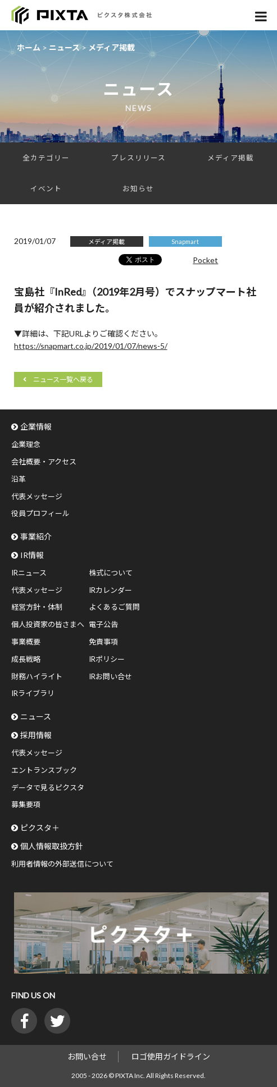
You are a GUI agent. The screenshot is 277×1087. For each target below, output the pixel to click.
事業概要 (25, 641)
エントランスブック (44, 770)
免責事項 (103, 641)
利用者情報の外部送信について (62, 863)
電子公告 (103, 624)
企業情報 (36, 426)
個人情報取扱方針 (51, 846)
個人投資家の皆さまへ (47, 624)
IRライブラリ (33, 693)
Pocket (205, 260)
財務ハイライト (36, 676)
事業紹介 (36, 536)
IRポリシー (107, 659)
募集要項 (25, 804)
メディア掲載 (230, 158)
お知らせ (138, 189)
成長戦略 (25, 659)
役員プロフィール (40, 513)
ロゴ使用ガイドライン (170, 1056)
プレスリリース (138, 158)
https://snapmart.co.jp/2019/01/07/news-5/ (90, 346)
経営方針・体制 (36, 606)
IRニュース (29, 572)
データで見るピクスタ (47, 787)
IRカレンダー (110, 590)
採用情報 (36, 735)
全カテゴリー (46, 158)
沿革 (18, 479)
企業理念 (25, 444)
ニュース (35, 716)
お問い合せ (87, 1056)
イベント (46, 189)
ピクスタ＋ (40, 827)
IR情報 (32, 555)
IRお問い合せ (110, 676)
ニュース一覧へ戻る (63, 379)
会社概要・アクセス (43, 461)
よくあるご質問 (114, 606)
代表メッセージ (36, 496)
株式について (111, 572)
